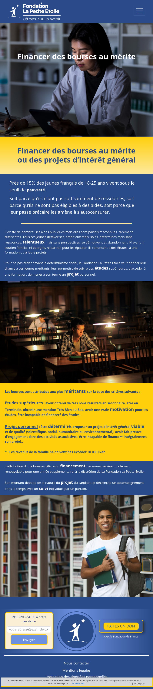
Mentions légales (76, 670)
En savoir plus (78, 683)
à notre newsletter (29, 619)
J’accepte (138, 683)
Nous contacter (76, 663)
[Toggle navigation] (139, 11)
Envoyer (29, 639)
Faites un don (121, 626)
